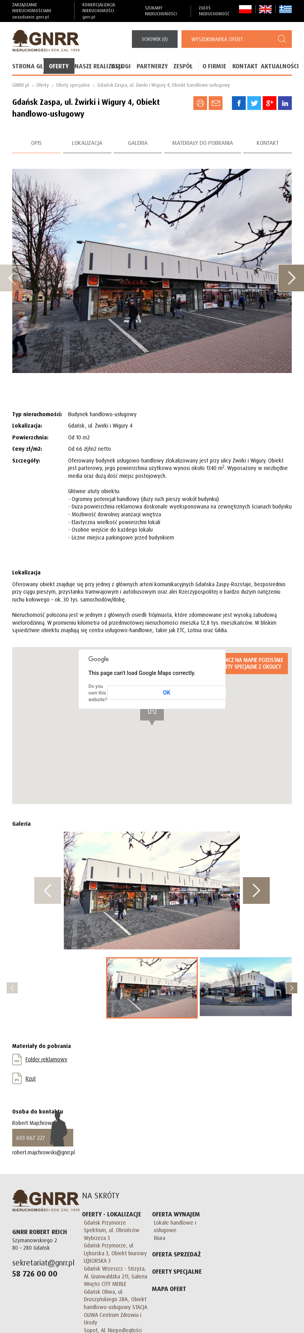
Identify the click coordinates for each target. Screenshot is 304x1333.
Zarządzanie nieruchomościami (39, 11)
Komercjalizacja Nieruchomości (109, 11)
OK (167, 692)
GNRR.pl (20, 85)
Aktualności (276, 66)
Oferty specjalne (73, 85)
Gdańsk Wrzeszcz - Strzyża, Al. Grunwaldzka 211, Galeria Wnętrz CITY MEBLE (115, 1276)
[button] (152, 711)
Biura (159, 1237)
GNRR (46, 40)
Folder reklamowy (46, 1059)
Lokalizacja (87, 142)
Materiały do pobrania (202, 142)
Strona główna (27, 66)
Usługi (121, 66)
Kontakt (245, 66)
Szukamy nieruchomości (161, 10)
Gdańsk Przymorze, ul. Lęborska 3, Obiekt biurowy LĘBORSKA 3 (115, 1253)
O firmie (214, 66)
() (155, 39)
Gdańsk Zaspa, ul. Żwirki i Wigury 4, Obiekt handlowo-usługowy (163, 85)
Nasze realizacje (90, 66)
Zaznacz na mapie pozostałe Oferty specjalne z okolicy (248, 663)
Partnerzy (152, 66)
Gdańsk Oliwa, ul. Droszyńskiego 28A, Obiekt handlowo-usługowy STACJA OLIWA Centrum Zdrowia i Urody (115, 1307)
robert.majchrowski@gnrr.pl (43, 1152)
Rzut (31, 1078)
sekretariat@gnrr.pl (43, 1262)
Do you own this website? (97, 693)
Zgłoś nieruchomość (214, 10)
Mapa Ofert (169, 1289)
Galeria (138, 142)
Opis (36, 142)
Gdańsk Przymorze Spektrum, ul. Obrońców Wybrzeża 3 (111, 1230)
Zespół (183, 66)
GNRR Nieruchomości (46, 1200)
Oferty (59, 66)
